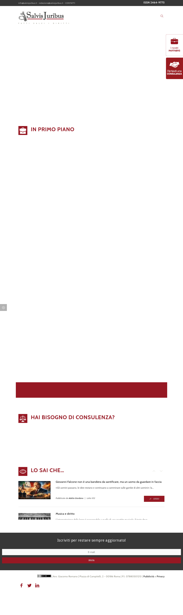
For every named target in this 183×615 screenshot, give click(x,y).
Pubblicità (148, 576)
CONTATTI (70, 3)
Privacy (161, 576)
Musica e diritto (65, 513)
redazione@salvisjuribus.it (51, 3)
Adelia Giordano (76, 498)
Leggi (156, 499)
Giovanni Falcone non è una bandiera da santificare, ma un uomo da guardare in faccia (109, 481)
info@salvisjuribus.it (27, 3)
